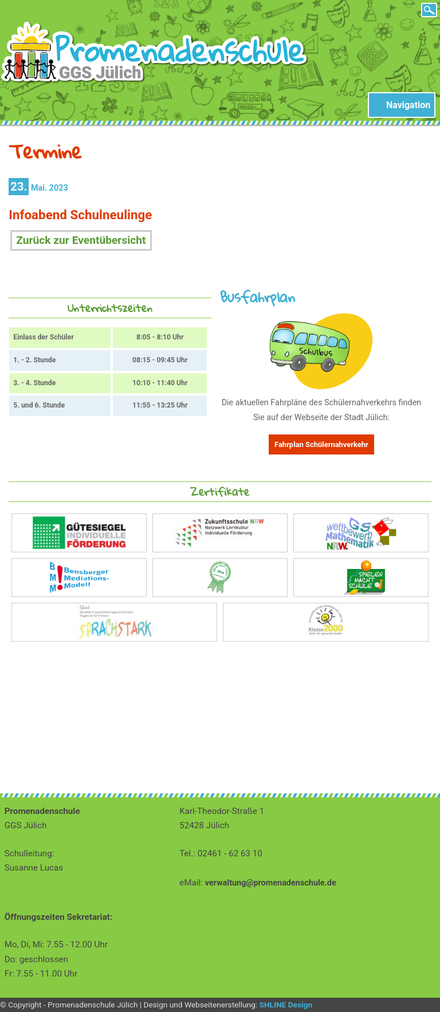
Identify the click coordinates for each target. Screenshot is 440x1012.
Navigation (408, 105)
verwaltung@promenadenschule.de (270, 883)
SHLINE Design (285, 1004)
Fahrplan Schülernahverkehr (321, 444)
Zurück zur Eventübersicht (81, 240)
